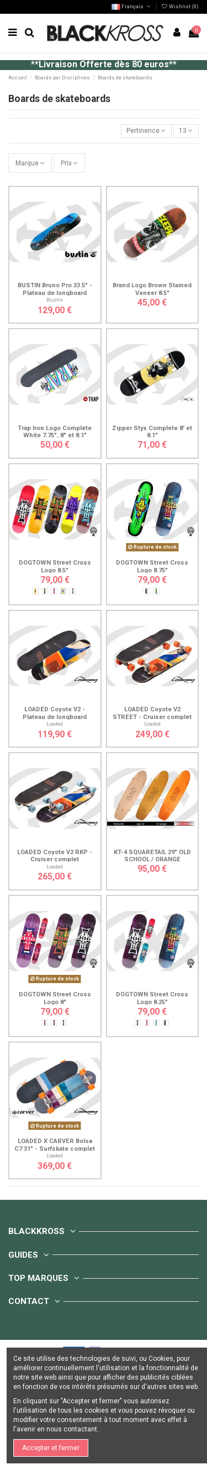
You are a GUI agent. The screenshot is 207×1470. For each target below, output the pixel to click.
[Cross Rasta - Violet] (54, 1023)
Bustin (54, 300)
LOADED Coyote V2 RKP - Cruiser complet (54, 856)
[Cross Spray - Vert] (156, 591)
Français (131, 6)
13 (186, 131)
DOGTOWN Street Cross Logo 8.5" (55, 566)
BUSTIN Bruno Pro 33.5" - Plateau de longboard (55, 289)
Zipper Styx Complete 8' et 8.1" (152, 432)
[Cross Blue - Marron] (73, 591)
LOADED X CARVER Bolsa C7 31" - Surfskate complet (54, 1145)
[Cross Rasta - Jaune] (35, 591)
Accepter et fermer (50, 1448)
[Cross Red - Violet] (44, 1023)
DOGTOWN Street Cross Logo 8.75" (152, 566)
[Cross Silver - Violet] (63, 1023)
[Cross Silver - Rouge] (54, 591)
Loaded (54, 724)
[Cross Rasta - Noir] (44, 591)
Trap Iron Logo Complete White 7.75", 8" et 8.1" (55, 432)
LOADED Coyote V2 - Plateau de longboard (55, 713)
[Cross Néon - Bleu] (147, 591)
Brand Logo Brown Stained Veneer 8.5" (152, 289)
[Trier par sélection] (146, 131)
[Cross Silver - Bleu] (156, 1023)
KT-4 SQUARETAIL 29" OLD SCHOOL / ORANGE (152, 856)
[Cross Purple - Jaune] (63, 591)
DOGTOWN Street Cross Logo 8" (55, 998)
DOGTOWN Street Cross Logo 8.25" (152, 998)
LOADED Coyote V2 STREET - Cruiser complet (152, 713)
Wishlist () (180, 6)
